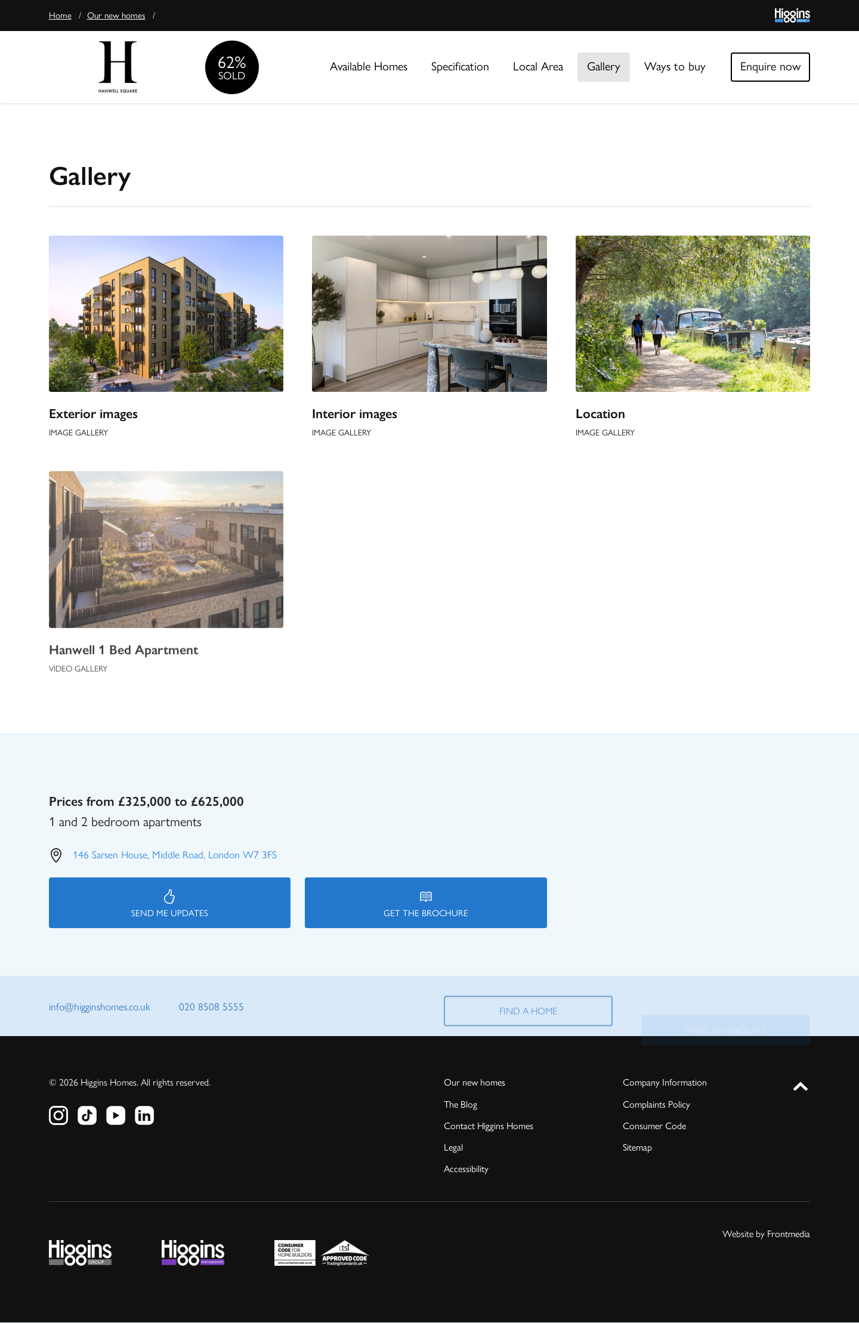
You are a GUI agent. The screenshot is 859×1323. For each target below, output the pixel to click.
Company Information (665, 1082)
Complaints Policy (656, 1104)
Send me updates (169, 904)
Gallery (603, 66)
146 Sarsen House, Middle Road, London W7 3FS (175, 854)
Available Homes (368, 66)
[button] (800, 1083)
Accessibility (466, 1168)
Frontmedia (788, 1233)
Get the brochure (426, 904)
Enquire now (770, 66)
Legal (453, 1147)
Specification (460, 66)
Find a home (528, 1021)
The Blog (460, 1104)
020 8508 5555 (211, 1008)
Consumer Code (654, 1126)
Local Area (538, 66)
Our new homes (116, 15)
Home (60, 15)
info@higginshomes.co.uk (99, 1008)
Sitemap (637, 1147)
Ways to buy (675, 66)
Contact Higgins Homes (488, 1126)
